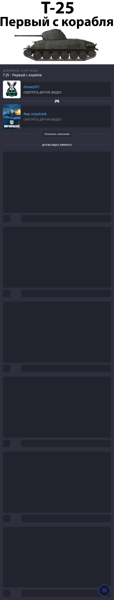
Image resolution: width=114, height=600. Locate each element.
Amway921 (31, 87)
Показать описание (57, 134)
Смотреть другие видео (42, 92)
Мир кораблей (35, 114)
